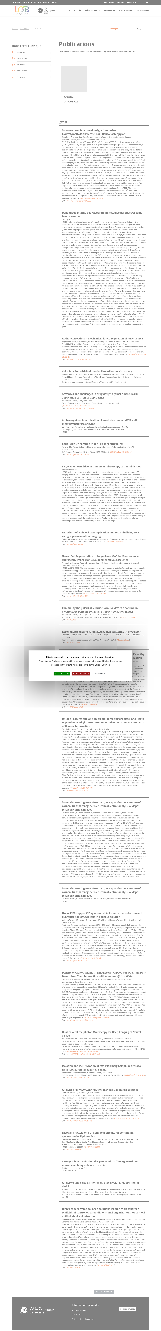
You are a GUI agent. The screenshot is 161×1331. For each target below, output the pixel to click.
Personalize (99, 674)
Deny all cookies (81, 674)
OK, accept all (62, 674)
